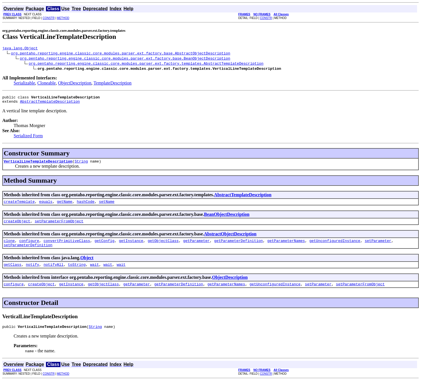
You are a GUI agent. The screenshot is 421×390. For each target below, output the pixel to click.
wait (94, 272)
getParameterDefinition (238, 246)
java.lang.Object (20, 48)
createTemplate (19, 205)
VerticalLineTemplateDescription (38, 164)
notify (32, 272)
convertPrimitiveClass (66, 246)
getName (64, 205)
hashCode (85, 205)
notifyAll (53, 272)
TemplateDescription (112, 83)
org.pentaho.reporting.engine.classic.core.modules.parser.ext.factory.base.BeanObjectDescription (125, 59)
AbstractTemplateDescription (50, 103)
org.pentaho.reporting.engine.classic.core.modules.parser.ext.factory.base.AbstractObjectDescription (120, 53)
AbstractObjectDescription (230, 239)
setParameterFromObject (59, 226)
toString (76, 272)
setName (106, 205)
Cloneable (46, 83)
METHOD (63, 18)
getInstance (131, 246)
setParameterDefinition (28, 251)
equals (46, 205)
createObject (17, 226)
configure (29, 246)
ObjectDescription (74, 83)
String (81, 164)
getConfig (104, 246)
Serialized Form (28, 138)
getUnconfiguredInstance (334, 246)
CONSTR (49, 18)
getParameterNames (286, 246)
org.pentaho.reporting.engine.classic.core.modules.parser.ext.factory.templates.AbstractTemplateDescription (146, 64)
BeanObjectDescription (227, 218)
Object (86, 264)
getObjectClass (163, 246)
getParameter (196, 246)
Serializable (24, 83)
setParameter (378, 246)
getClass (12, 272)
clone (9, 246)
